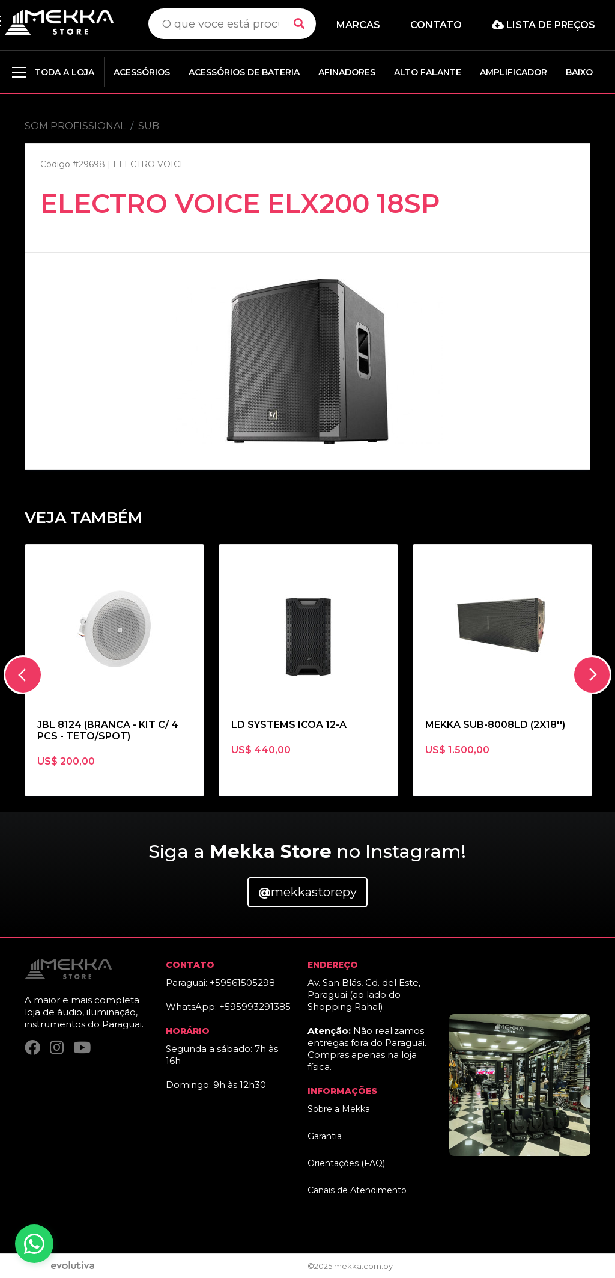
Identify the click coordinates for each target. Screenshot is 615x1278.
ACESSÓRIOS (142, 72)
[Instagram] (57, 1048)
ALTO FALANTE (427, 72)
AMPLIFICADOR (513, 72)
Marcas (358, 25)
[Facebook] (32, 1048)
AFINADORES (346, 72)
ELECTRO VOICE (149, 164)
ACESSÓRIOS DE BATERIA (244, 72)
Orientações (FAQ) (346, 1163)
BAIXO (579, 72)
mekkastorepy (307, 892)
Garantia (325, 1136)
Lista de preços (543, 25)
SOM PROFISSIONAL (75, 126)
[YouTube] (82, 1048)
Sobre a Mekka (339, 1109)
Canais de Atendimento (357, 1190)
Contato (436, 25)
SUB (148, 126)
